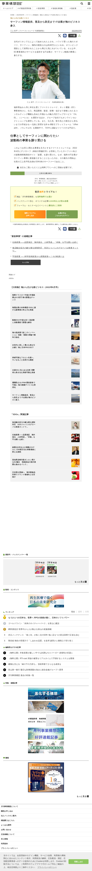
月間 (87, 612)
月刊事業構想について (9, 806)
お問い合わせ (6, 830)
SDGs (12, 278)
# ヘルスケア (8, 8)
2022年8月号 (20, 15)
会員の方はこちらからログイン (62, 214)
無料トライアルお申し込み (30, 214)
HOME (12, 15)
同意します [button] (78, 862)
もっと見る (25, 262)
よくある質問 (6, 825)
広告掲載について (8, 834)
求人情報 (4, 839)
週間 (80, 612)
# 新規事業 (41, 8)
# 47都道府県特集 (24, 8)
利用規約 (4, 844)
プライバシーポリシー (9, 848)
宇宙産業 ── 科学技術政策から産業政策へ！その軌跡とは (38, 256)
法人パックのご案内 (8, 816)
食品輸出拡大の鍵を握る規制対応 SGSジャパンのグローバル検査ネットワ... (45, 249)
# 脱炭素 (73, 8)
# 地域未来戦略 (57, 8)
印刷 (72, 35)
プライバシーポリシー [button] (47, 867)
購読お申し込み (7, 811)
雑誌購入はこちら (8, 820)
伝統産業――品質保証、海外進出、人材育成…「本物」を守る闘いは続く (45, 242)
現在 (73, 612)
